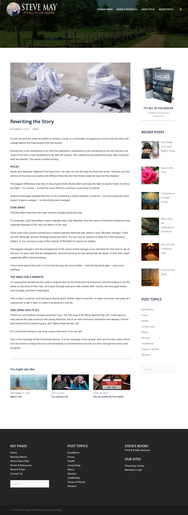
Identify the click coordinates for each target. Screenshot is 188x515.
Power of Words (150, 349)
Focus (144, 315)
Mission (145, 337)
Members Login (133, 469)
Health (145, 320)
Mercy (36, 129)
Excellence (147, 309)
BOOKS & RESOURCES (127, 9)
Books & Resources (21, 465)
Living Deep (147, 326)
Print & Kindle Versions (137, 450)
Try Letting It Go (60, 396)
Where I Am (16, 396)
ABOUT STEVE (148, 9)
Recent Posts (17, 469)
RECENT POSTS (166, 9)
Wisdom (146, 354)
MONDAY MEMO (105, 9)
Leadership (147, 343)
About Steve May (19, 461)
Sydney (58, 509)
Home (13, 452)
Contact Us (16, 473)
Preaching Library (134, 465)
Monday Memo (18, 456)
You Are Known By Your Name (108, 396)
